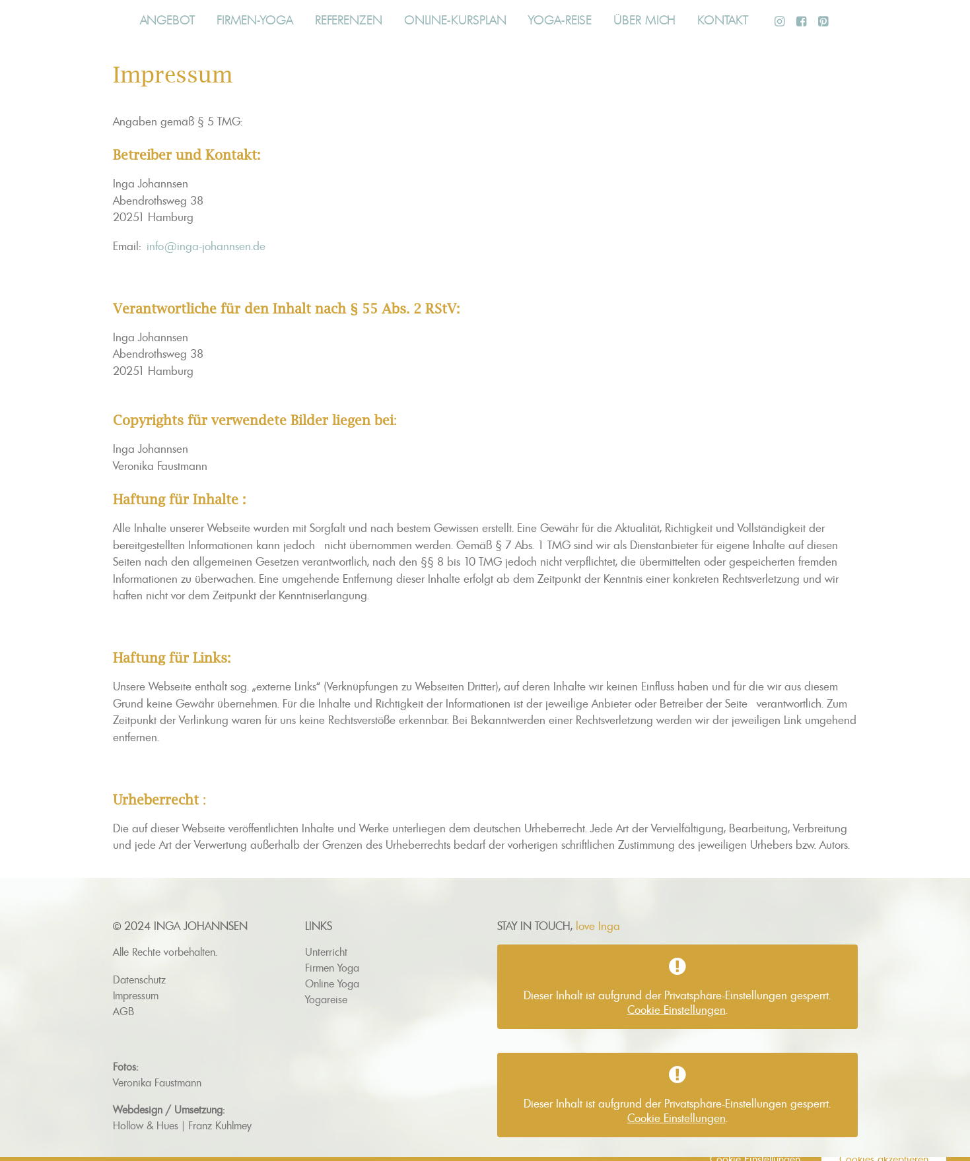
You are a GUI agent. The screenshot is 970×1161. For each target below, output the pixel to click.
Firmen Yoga (332, 967)
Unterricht (326, 951)
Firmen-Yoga (255, 20)
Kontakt (722, 20)
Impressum (135, 995)
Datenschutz (139, 979)
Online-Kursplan (455, 20)
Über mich (644, 20)
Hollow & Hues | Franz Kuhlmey (182, 1125)
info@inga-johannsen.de (206, 246)
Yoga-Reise (560, 20)
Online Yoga (332, 983)
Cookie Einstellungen (676, 1010)
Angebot (167, 20)
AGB (123, 1011)
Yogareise (326, 999)
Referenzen (348, 20)
